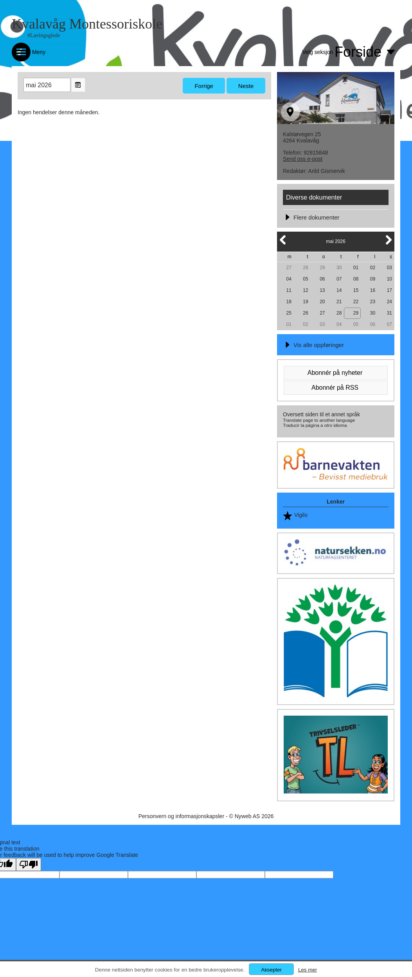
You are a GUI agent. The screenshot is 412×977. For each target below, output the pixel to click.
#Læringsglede (43, 35)
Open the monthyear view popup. (78, 85)
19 (305, 301)
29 (322, 267)
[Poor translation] (28, 864)
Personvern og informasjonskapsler (181, 816)
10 (389, 279)
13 (322, 290)
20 (322, 301)
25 (288, 313)
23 (372, 301)
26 (305, 313)
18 (288, 301)
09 (372, 279)
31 (389, 313)
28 (305, 267)
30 (339, 267)
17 (389, 290)
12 (305, 290)
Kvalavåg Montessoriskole (87, 24)
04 (288, 279)
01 (355, 267)
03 (389, 267)
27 (288, 267)
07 (339, 279)
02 (372, 267)
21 (339, 301)
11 (288, 290)
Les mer (307, 970)
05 (305, 279)
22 (355, 301)
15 (355, 290)
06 (322, 279)
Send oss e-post (302, 159)
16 (372, 290)
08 (355, 279)
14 (339, 290)
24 (389, 301)
